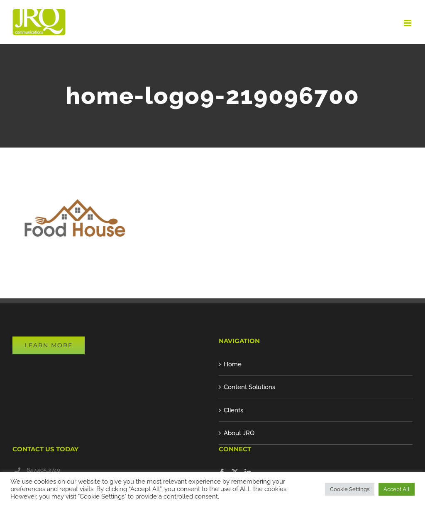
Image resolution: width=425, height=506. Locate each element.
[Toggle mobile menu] (408, 23)
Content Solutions (249, 387)
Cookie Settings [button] (349, 489)
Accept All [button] (396, 489)
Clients (233, 410)
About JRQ (239, 433)
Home (233, 364)
